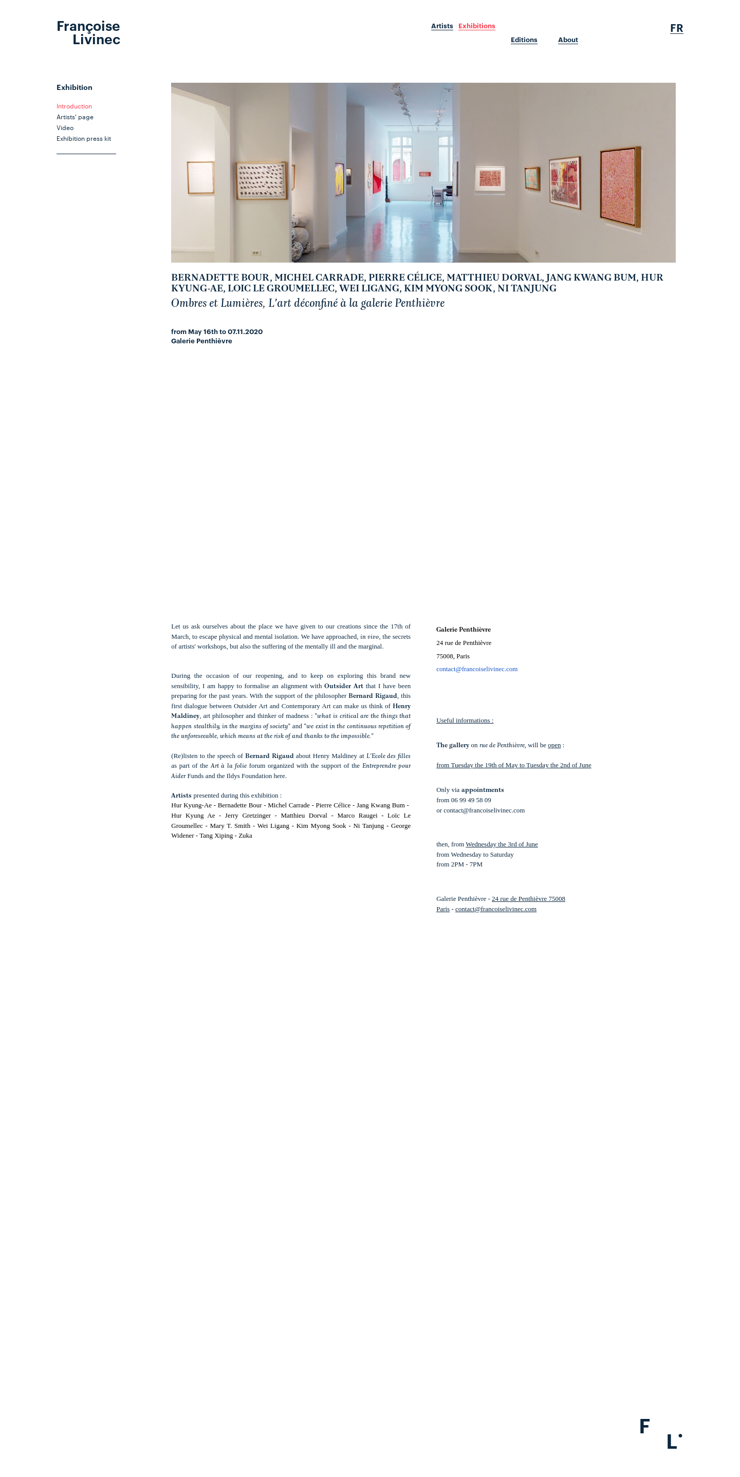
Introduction (74, 105)
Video (65, 127)
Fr (676, 28)
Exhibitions (476, 26)
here (279, 776)
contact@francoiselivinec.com (476, 669)
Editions (524, 39)
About (568, 39)
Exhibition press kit (84, 137)
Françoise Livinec (88, 31)
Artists (442, 26)
